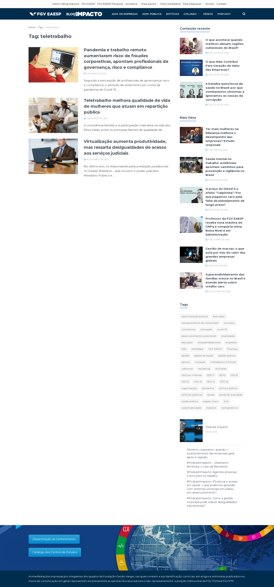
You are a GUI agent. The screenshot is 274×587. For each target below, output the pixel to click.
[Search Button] (244, 14)
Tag (40, 27)
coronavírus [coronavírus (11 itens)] (188, 329)
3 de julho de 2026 (217, 74)
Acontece (131, 3)
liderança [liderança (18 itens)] (187, 368)
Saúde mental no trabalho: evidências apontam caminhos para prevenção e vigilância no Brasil (225, 167)
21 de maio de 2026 (217, 180)
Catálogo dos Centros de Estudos (55, 552)
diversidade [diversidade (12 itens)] (228, 336)
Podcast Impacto (217, 427)
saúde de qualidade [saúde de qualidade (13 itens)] (230, 394)
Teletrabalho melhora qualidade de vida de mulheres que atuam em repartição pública (127, 106)
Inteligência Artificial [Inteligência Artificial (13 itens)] (223, 362)
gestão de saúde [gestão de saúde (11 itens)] (203, 355)
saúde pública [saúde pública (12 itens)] (190, 401)
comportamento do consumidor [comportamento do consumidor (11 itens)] (200, 323)
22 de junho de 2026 (218, 291)
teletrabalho (52, 27)
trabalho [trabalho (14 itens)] (211, 408)
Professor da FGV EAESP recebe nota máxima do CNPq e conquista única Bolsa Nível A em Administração (225, 226)
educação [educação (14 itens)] (187, 342)
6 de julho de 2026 (217, 52)
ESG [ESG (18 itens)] (184, 349)
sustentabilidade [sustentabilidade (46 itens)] (191, 408)
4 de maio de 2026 (216, 265)
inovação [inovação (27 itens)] (200, 362)
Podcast (224, 13)
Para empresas (192, 3)
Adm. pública (152, 13)
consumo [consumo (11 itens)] (229, 323)
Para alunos (149, 3)
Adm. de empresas (125, 13)
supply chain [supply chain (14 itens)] (211, 401)
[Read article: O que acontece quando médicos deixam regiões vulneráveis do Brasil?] (191, 46)
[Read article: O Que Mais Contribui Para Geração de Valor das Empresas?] (191, 68)
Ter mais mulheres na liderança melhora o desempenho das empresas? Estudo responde (222, 137)
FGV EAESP (88, 3)
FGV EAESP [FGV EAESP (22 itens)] (215, 349)
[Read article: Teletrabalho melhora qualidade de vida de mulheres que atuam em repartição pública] (53, 115)
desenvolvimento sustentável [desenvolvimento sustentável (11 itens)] (199, 336)
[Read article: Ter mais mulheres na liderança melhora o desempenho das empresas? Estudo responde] (191, 135)
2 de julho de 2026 (217, 104)
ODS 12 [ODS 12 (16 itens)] (211, 381)
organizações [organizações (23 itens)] (189, 388)
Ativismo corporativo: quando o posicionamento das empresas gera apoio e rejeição (210, 453)
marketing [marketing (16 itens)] (204, 368)
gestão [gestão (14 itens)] (185, 355)
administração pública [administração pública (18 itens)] (195, 316)
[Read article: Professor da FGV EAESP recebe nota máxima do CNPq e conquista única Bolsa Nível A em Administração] (191, 225)
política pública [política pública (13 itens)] (228, 388)
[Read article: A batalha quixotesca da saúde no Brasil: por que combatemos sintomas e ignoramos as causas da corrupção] (191, 90)
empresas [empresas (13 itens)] (231, 342)
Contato (222, 3)
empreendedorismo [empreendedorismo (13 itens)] (209, 342)
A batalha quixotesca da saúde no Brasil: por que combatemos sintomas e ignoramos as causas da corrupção (225, 91)
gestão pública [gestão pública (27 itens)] (227, 355)
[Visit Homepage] (66, 14)
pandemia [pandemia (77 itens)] (208, 388)
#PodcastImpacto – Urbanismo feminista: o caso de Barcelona (208, 464)
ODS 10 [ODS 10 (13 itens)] (198, 381)
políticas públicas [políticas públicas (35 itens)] (192, 394)
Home (32, 27)
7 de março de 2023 (96, 118)
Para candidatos (170, 3)
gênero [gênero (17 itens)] (186, 362)
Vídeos (208, 13)
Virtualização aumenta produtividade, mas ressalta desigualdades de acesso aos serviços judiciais (125, 147)
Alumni (210, 3)
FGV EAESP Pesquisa (110, 3)
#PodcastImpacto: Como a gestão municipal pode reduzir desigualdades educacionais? (212, 502)
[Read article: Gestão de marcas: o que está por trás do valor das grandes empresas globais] (191, 255)
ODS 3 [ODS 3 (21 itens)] (210, 375)
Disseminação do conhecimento (54, 539)
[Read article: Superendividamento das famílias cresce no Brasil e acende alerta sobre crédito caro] (191, 280)
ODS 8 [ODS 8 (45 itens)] (234, 375)
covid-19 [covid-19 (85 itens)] (222, 329)
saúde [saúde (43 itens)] (210, 394)
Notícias (172, 13)
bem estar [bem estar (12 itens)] (219, 316)
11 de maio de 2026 (216, 150)
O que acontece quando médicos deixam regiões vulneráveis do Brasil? (225, 44)
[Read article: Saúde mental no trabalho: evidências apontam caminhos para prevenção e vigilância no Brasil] (191, 165)
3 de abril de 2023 (95, 73)
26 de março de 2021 (96, 159)
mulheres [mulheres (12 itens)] (220, 368)
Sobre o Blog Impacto (65, 3)
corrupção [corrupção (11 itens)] (206, 329)
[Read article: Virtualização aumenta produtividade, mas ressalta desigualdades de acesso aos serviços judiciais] (53, 156)
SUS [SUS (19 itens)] (226, 401)
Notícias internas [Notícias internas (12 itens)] (192, 375)
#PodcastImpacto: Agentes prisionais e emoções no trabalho (212, 474)
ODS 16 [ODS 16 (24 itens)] (224, 381)
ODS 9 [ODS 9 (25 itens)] (185, 381)
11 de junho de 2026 (217, 239)
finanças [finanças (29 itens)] (232, 349)
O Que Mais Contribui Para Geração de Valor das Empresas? (223, 65)
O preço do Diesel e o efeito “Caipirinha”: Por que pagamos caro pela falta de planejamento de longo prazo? (225, 196)
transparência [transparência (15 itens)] (229, 408)
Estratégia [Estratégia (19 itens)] (197, 349)
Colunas (190, 13)
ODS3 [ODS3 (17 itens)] (222, 375)
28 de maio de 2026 (217, 209)
